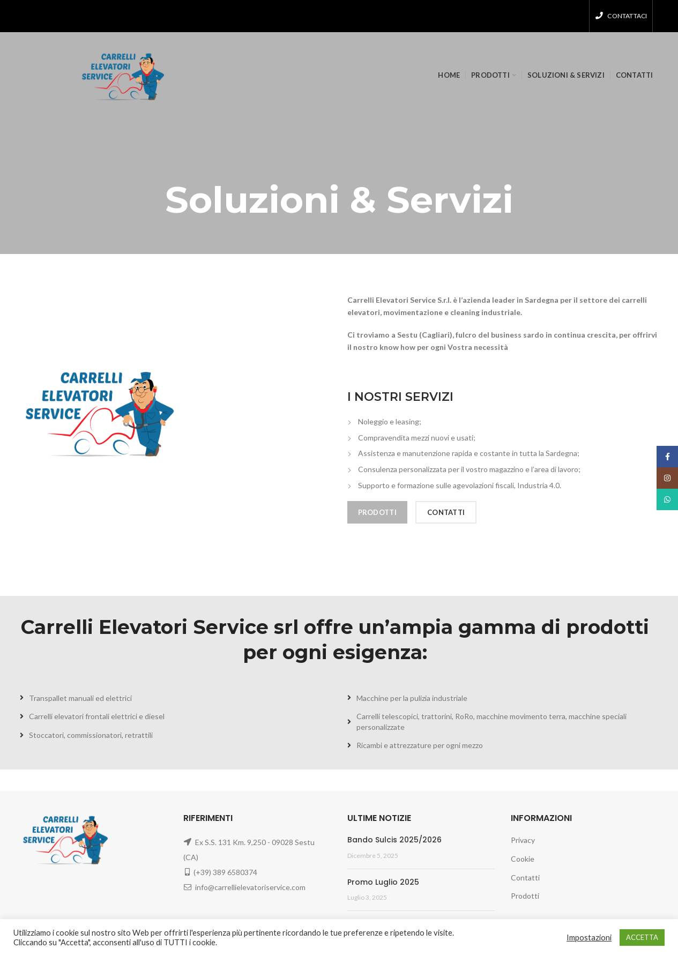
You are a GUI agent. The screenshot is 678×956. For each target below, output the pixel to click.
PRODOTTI (377, 512)
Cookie (522, 858)
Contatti (525, 877)
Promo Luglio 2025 (383, 882)
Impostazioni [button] (589, 937)
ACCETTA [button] (642, 937)
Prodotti (525, 895)
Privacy (523, 840)
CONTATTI (446, 512)
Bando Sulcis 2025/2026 (394, 839)
